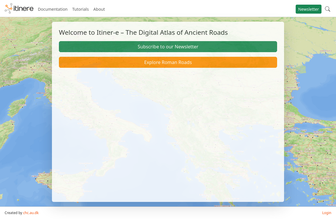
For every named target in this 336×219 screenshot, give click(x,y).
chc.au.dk (31, 212)
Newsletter (308, 9)
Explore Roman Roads (168, 62)
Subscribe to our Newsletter (168, 46)
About (99, 9)
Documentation (53, 9)
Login (326, 212)
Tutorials (80, 9)
